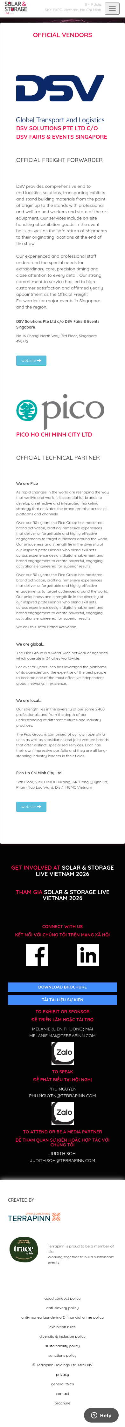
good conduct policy (62, 1298)
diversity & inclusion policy (62, 1336)
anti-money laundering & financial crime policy (62, 1317)
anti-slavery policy (62, 1307)
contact (62, 1393)
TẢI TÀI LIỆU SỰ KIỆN (62, 999)
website (31, 360)
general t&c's (62, 1384)
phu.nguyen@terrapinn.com (62, 1095)
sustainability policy (62, 1345)
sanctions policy (62, 1355)
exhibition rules (62, 1326)
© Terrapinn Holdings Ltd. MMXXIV (62, 1364)
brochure (63, 1403)
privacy (62, 1374)
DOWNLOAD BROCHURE (62, 986)
